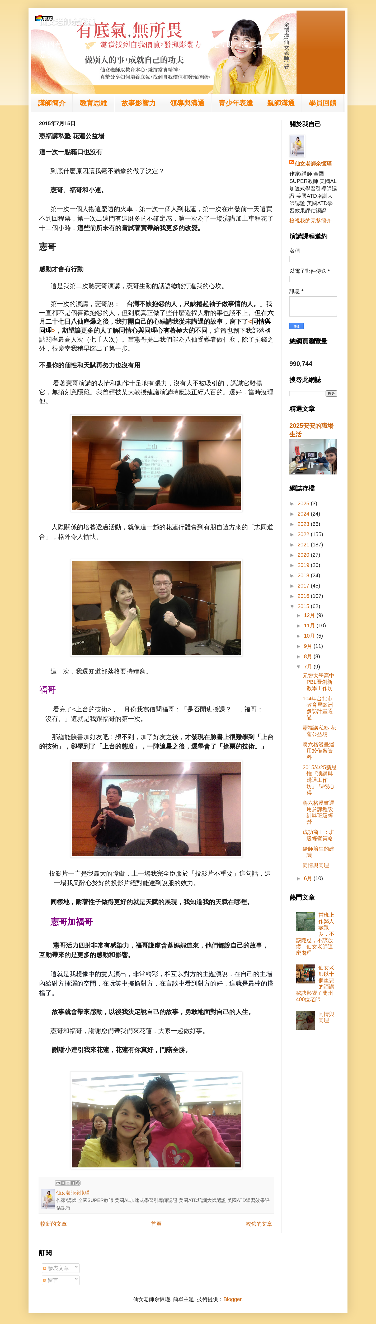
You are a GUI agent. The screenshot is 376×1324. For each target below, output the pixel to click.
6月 (309, 878)
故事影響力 (138, 103)
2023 (304, 524)
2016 (304, 596)
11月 (310, 625)
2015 (304, 606)
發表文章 (56, 1268)
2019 (304, 565)
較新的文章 (53, 1224)
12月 (310, 615)
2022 (304, 534)
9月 (309, 646)
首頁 (156, 1224)
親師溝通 (281, 103)
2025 (304, 503)
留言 (50, 1280)
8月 (309, 656)
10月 (310, 636)
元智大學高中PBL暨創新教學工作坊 (318, 682)
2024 (304, 514)
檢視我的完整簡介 (310, 221)
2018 (304, 575)
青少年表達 (236, 103)
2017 (304, 586)
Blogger (232, 1299)
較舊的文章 (259, 1224)
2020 (304, 555)
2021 (304, 544)
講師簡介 (51, 103)
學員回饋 (322, 103)
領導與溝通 (187, 103)
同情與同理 (316, 865)
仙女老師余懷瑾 (67, 21)
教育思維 (93, 103)
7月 (309, 667)
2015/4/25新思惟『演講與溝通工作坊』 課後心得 (320, 780)
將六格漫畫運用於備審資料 (318, 750)
